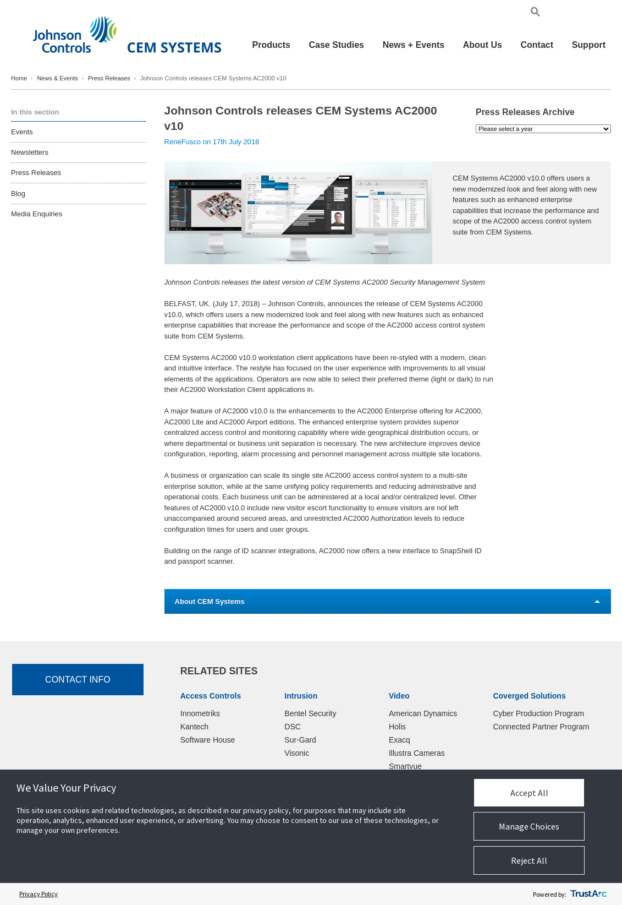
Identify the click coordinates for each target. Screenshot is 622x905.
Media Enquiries (36, 214)
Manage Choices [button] (529, 826)
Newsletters (29, 152)
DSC (292, 726)
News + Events (414, 45)
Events (22, 132)
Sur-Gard (300, 739)
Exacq (399, 739)
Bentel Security (310, 713)
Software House (207, 739)
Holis (397, 726)
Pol (587, 13)
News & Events (57, 78)
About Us (482, 45)
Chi (600, 13)
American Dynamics (423, 713)
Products (271, 45)
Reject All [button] (529, 860)
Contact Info (78, 679)
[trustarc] (588, 894)
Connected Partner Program (541, 726)
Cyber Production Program (538, 713)
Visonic (296, 753)
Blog (18, 193)
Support (589, 45)
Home (19, 78)
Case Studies (336, 45)
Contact (536, 45)
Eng (560, 13)
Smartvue (405, 766)
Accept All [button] (529, 792)
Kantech (194, 726)
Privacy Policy (38, 894)
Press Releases (109, 78)
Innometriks (200, 713)
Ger (575, 13)
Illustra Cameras (417, 753)
